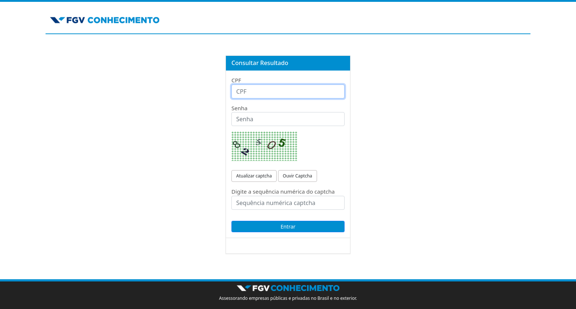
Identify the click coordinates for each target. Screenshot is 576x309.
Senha (239, 108)
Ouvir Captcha (297, 176)
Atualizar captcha (254, 176)
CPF (236, 80)
